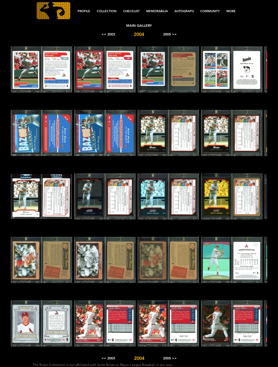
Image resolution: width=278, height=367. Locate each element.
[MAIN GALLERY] (139, 25)
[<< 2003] (108, 34)
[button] (83, 11)
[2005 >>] (169, 34)
